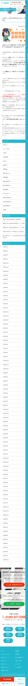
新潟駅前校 (5, 189)
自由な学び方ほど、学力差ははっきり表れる (13, 231)
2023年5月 (5, 389)
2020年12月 (6, 506)
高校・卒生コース (5, 667)
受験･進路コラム (7, 173)
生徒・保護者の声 (19, 657)
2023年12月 (6, 360)
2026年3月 (5, 251)
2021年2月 (5, 498)
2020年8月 (5, 523)
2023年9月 (5, 372)
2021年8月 (5, 474)
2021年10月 (6, 466)
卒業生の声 (21, 683)
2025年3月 (5, 299)
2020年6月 (5, 531)
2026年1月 (5, 259)
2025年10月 (6, 271)
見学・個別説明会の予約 (14, 584)
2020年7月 (5, 527)
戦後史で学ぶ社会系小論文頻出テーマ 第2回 (13, 223)
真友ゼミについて (5, 657)
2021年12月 (6, 458)
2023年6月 (5, 385)
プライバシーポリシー (6, 654)
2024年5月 (5, 340)
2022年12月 (6, 409)
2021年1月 (5, 502)
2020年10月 (6, 515)
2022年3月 (5, 446)
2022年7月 (5, 429)
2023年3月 (5, 397)
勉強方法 (5, 165)
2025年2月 (5, 303)
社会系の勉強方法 (7, 201)
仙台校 (4, 161)
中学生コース (4, 664)
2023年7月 (5, 381)
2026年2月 (5, 255)
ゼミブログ (17, 664)
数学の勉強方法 (6, 185)
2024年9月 (5, 324)
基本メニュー (4, 660)
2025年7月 (5, 283)
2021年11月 (6, 462)
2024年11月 (6, 316)
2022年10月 (6, 417)
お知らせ (5, 144)
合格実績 (17, 654)
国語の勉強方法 (6, 181)
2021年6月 (5, 482)
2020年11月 (6, 511)
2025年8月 (5, 279)
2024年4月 (5, 344)
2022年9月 (5, 421)
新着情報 (17, 651)
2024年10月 (6, 320)
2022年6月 (5, 433)
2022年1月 (5, 454)
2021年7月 (5, 478)
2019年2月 (5, 551)
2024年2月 (5, 352)
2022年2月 (5, 450)
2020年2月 (5, 547)
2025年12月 (6, 263)
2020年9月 (5, 519)
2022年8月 (5, 425)
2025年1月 (5, 307)
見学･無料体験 (7, 679)
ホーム (2, 651)
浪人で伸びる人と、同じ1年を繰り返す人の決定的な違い (14, 236)
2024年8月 (5, 328)
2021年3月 (5, 494)
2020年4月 (5, 539)
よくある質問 (18, 667)
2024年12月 (6, 311)
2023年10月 (6, 368)
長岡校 (4, 209)
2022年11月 (6, 413)
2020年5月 (5, 535)
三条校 (4, 152)
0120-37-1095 (16, 2)
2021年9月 (5, 470)
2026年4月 (5, 246)
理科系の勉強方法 (7, 197)
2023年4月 (5, 393)
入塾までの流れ (18, 660)
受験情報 (5, 169)
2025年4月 (5, 295)
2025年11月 (6, 267)
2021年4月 (5, 490)
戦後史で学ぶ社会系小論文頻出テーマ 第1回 (13, 227)
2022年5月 (5, 437)
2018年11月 (6, 559)
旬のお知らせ (6, 193)
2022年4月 (5, 441)
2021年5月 (5, 486)
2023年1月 (5, 405)
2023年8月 (5, 377)
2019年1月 (5, 555)
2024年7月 (5, 332)
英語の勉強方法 (6, 205)
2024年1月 (5, 356)
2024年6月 (5, 336)
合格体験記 (5, 177)
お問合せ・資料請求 (14, 604)
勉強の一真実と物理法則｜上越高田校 (12, 219)
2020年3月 (5, 543)
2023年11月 (6, 364)
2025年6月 (5, 287)
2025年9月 (5, 275)
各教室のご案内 (4, 670)
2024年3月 (5, 348)
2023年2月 (5, 401)
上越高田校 (5, 157)
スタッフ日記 (6, 148)
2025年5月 (5, 291)
